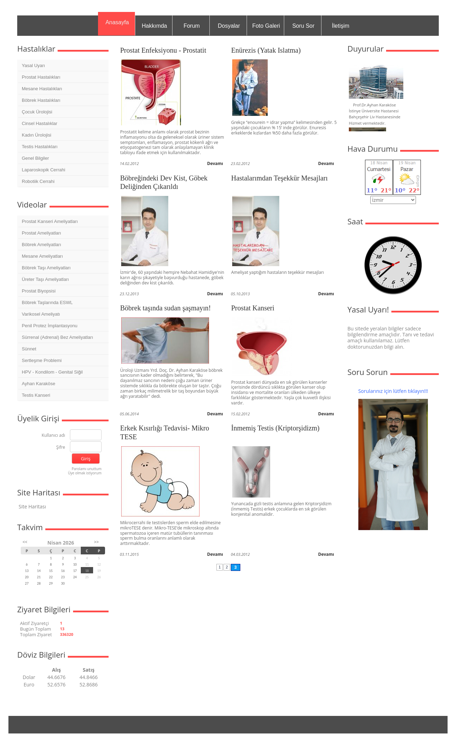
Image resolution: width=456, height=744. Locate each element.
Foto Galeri (266, 26)
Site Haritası (32, 506)
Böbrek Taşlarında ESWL (47, 302)
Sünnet (29, 348)
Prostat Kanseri (252, 308)
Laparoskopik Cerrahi (43, 169)
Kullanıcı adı (53, 435)
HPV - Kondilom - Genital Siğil (52, 372)
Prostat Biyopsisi (39, 291)
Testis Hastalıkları (40, 146)
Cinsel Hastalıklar (39, 123)
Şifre (60, 447)
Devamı (215, 163)
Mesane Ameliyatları (42, 256)
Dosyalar (229, 26)
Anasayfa (117, 22)
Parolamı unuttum (87, 468)
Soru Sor (303, 26)
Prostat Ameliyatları (41, 233)
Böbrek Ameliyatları (41, 244)
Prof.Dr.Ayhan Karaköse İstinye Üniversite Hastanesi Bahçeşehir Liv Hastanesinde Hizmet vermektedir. (374, 114)
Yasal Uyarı (33, 65)
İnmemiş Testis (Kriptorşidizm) (275, 428)
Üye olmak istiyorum (85, 472)
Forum (191, 26)
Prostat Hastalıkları (41, 77)
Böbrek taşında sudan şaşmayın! (165, 308)
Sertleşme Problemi (41, 360)
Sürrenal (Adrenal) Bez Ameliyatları (57, 337)
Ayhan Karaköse (38, 383)
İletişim (341, 26)
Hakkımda (154, 26)
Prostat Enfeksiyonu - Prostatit (163, 50)
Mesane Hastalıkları (42, 88)
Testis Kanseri (36, 395)
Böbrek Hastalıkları (41, 100)
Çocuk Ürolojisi (37, 111)
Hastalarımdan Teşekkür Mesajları (279, 178)
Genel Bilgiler (35, 158)
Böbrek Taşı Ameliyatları (46, 267)
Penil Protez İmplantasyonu (49, 325)
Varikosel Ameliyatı (41, 314)
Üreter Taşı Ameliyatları (45, 279)
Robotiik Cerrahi (38, 181)
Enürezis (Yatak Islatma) (266, 50)
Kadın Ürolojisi (36, 135)
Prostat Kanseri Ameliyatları (50, 221)
